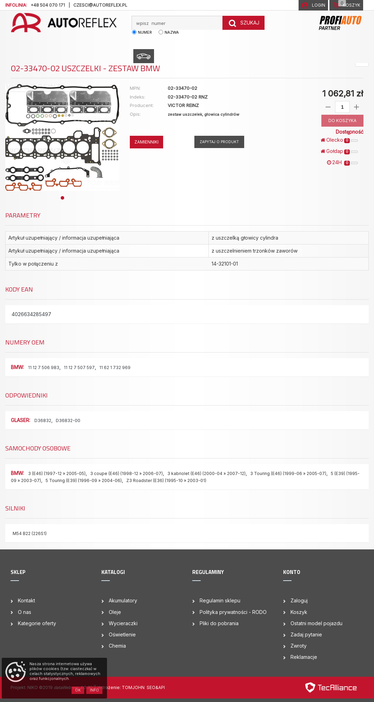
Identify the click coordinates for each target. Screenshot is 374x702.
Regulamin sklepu (220, 600)
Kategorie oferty (37, 623)
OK (78, 690)
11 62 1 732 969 (115, 367)
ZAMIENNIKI (146, 142)
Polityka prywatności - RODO (233, 612)
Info (94, 690)
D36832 (42, 420)
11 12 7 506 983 (43, 367)
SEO (151, 687)
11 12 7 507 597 (79, 367)
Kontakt (26, 600)
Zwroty (298, 646)
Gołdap (339, 151)
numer (145, 32)
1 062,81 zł (342, 93)
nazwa (172, 32)
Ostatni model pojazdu (316, 623)
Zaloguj (299, 600)
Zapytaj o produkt (219, 142)
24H (342, 162)
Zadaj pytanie (306, 634)
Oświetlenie (122, 634)
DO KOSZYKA (342, 120)
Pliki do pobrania (219, 623)
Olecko (339, 140)
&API (160, 687)
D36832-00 (68, 420)
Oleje (115, 612)
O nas (24, 612)
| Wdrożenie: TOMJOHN (121, 687)
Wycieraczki (123, 623)
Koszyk (298, 612)
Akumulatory (123, 600)
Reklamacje (303, 657)
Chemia (117, 646)
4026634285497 (31, 314)
